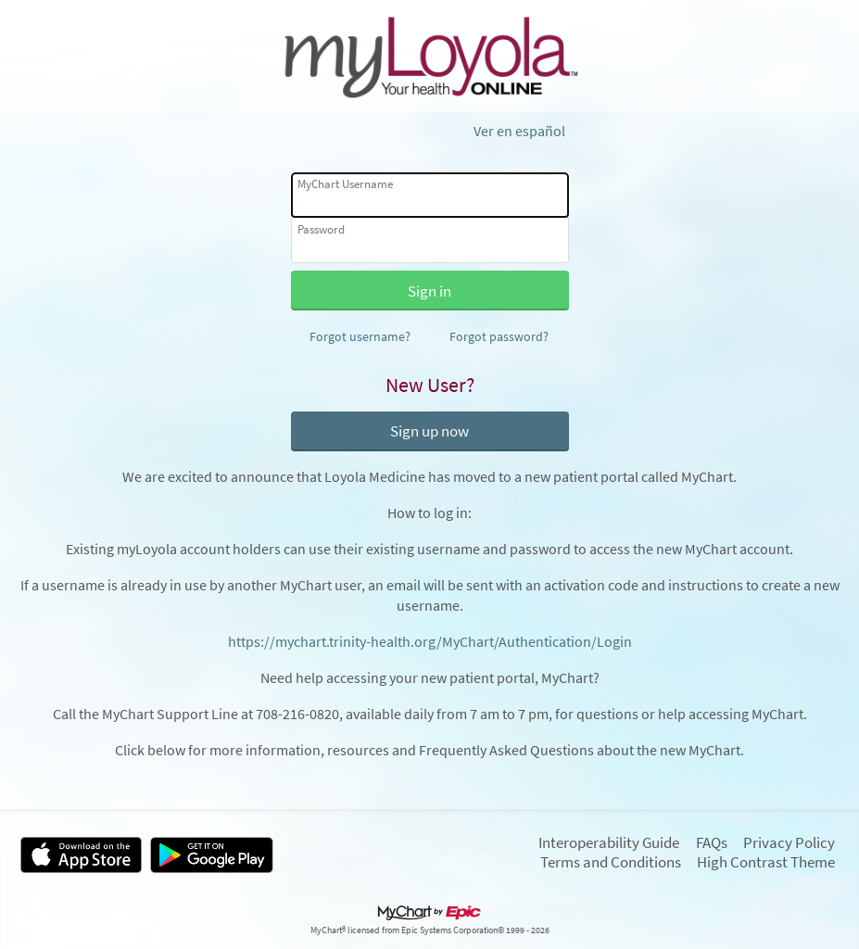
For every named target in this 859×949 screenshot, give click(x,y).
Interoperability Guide (608, 843)
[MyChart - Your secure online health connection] (429, 56)
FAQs (711, 843)
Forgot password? (499, 336)
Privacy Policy (789, 843)
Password (321, 229)
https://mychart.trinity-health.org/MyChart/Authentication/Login (430, 642)
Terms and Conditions (610, 862)
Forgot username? (360, 336)
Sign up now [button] (429, 431)
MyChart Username (345, 184)
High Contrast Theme (766, 862)
